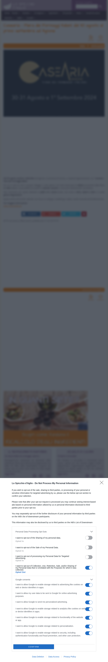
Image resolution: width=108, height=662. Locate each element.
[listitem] (54, 531)
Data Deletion (38, 657)
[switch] (89, 538)
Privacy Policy (70, 657)
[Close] (102, 483)
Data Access (53, 657)
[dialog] (54, 570)
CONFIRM (33, 647)
